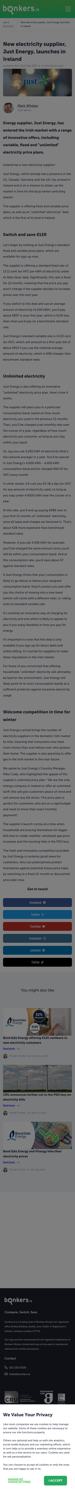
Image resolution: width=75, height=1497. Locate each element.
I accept (55, 1480)
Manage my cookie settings (19, 1480)
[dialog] (37, 748)
